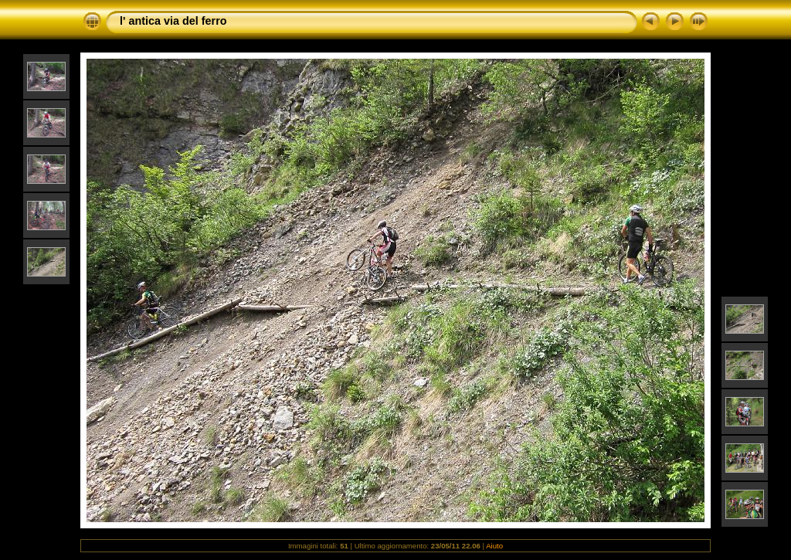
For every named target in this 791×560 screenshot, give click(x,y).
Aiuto (494, 545)
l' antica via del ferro (173, 21)
